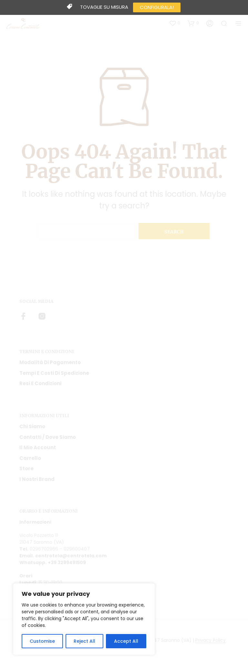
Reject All (84, 641)
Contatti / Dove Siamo (47, 437)
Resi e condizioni (40, 383)
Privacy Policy (210, 640)
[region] (84, 619)
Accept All (126, 641)
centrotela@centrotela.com (71, 555)
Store (26, 468)
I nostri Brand (37, 479)
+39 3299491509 (67, 562)
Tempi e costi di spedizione (54, 373)
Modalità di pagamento (50, 362)
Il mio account (37, 447)
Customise (42, 641)
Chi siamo (32, 426)
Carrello (30, 458)
